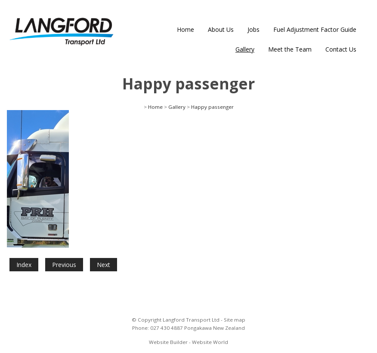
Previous (64, 265)
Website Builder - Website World (188, 342)
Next (103, 265)
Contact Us (340, 49)
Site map (234, 319)
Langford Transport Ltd (191, 319)
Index (23, 265)
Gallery (244, 49)
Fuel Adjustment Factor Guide (314, 29)
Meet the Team (290, 49)
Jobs (253, 29)
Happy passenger (212, 107)
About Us (221, 29)
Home (185, 29)
